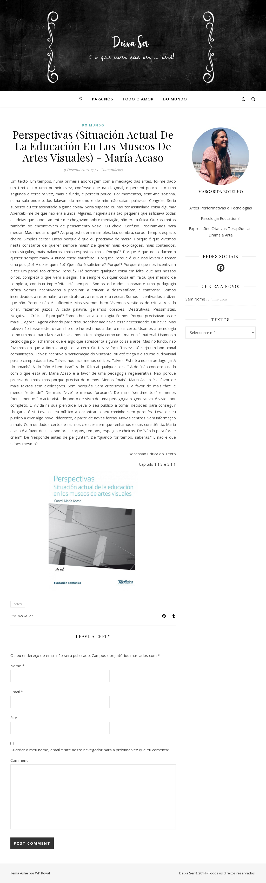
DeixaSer (25, 615)
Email (16, 691)
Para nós (102, 98)
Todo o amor (138, 98)
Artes (18, 604)
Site (13, 717)
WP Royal (42, 873)
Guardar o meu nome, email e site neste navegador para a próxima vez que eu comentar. (90, 749)
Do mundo (175, 98)
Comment (19, 760)
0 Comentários (110, 169)
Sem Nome (195, 299)
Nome (17, 665)
